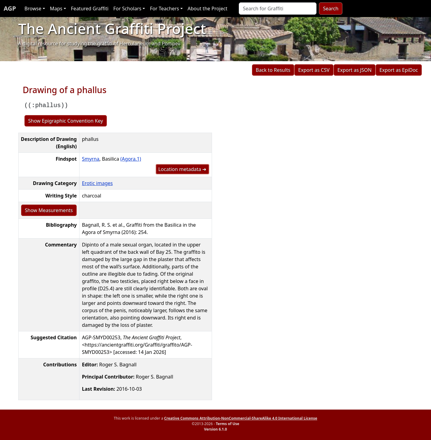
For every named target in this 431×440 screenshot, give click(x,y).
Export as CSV (314, 70)
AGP (10, 8)
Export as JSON (354, 70)
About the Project (208, 8)
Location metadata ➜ (182, 169)
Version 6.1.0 (215, 429)
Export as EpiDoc (399, 70)
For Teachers (164, 8)
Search (330, 8)
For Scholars (127, 8)
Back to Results (273, 70)
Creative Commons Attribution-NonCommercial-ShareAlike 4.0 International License (240, 418)
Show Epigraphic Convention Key (65, 120)
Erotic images (97, 183)
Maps (56, 8)
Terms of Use (227, 423)
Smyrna (90, 158)
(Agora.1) (130, 158)
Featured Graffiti (89, 8)
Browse (32, 8)
